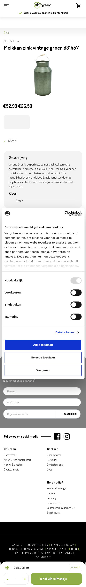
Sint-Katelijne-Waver (59, 553)
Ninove (64, 549)
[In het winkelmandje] (56, 579)
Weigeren (43, 370)
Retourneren (53, 503)
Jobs (49, 469)
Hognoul (14, 549)
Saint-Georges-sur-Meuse (29, 553)
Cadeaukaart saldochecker (60, 507)
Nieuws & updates (13, 464)
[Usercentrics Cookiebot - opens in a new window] (64, 213)
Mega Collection (12, 41)
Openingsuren (54, 454)
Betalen (51, 493)
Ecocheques (53, 512)
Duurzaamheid (11, 469)
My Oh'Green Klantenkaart (17, 459)
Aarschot (17, 545)
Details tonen (64, 332)
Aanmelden (70, 414)
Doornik (31, 545)
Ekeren (44, 545)
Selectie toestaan (43, 357)
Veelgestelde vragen (57, 488)
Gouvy (70, 545)
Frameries (57, 545)
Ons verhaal (10, 454)
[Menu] (6, 5)
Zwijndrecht (43, 557)
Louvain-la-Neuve (33, 549)
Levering (51, 498)
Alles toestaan (43, 344)
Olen (74, 549)
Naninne (52, 549)
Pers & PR (52, 459)
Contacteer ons (55, 464)
